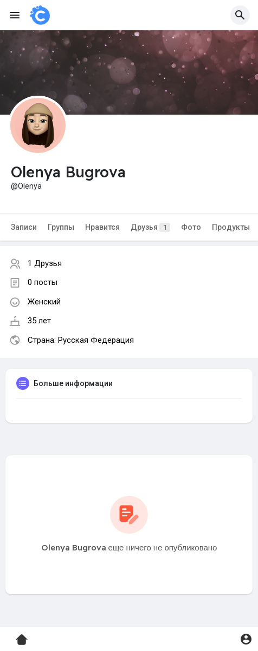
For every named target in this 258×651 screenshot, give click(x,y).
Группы (61, 227)
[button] (240, 15)
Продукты (231, 227)
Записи (24, 227)
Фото (191, 227)
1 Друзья (45, 263)
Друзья (150, 227)
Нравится (102, 227)
